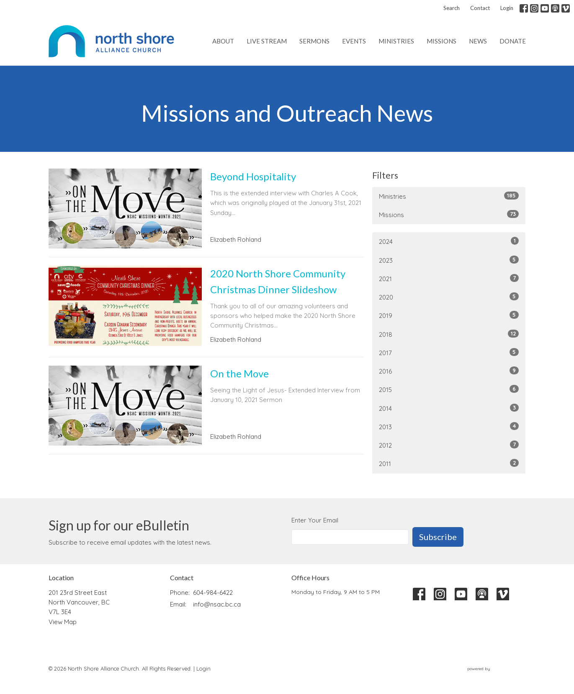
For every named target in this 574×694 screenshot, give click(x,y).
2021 (449, 278)
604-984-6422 (213, 593)
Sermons (314, 41)
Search (451, 8)
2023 (449, 260)
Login (506, 8)
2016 (449, 370)
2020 (449, 296)
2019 (449, 315)
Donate (512, 41)
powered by (496, 669)
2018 (449, 334)
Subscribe (438, 537)
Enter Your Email (314, 520)
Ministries (396, 41)
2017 (449, 352)
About (223, 41)
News (478, 41)
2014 (449, 408)
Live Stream (267, 41)
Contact (480, 8)
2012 (449, 444)
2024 (449, 241)
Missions (441, 41)
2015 (449, 389)
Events (354, 41)
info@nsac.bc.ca (217, 604)
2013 (449, 426)
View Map (63, 622)
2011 (449, 463)
